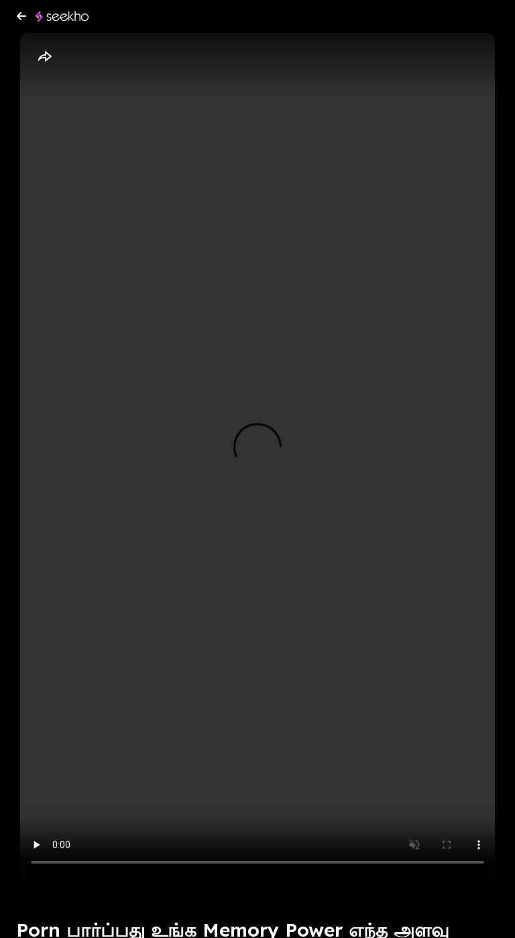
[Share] (44, 57)
